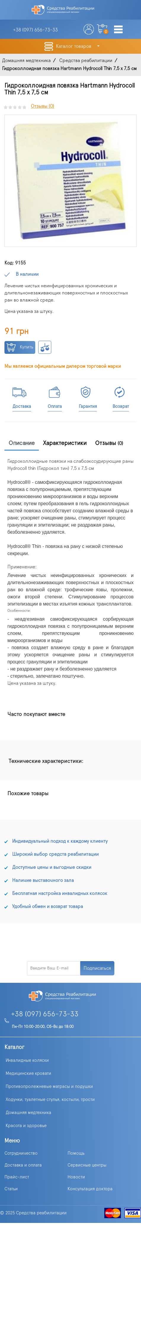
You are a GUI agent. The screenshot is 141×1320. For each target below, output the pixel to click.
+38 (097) (35, 30)
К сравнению (45, 347)
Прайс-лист (16, 1177)
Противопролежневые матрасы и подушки (49, 1086)
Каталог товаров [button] (74, 46)
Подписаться (97, 968)
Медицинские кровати (28, 1073)
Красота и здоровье (26, 1125)
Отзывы (109, 443)
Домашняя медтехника (28, 1112)
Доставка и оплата (23, 1165)
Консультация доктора (90, 1189)
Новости (76, 1177)
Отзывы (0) (42, 106)
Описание (22, 443)
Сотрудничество (21, 1153)
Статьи (11, 1189)
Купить (20, 347)
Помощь (76, 1153)
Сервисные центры (87, 1165)
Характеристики (65, 443)
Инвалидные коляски (27, 1060)
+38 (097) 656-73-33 (44, 1014)
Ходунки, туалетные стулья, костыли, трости (50, 1099)
